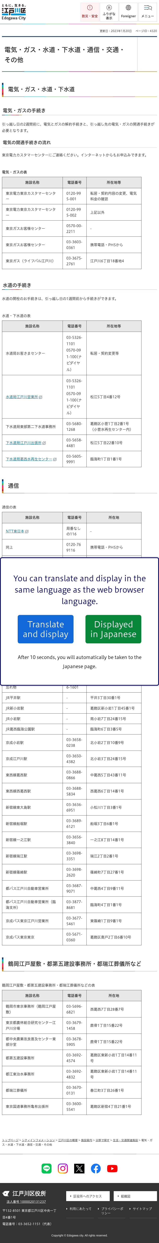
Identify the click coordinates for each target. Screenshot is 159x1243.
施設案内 (86, 1140)
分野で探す (103, 1140)
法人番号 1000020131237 (26, 1201)
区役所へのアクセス (87, 1196)
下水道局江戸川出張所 (26, 443)
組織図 (125, 1196)
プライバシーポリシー (112, 1211)
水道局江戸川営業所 (24, 397)
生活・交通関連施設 (125, 1140)
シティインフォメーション (38, 1140)
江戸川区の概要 (68, 1140)
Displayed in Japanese (113, 629)
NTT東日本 (17, 531)
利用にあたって (81, 1208)
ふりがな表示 (109, 16)
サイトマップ (142, 1208)
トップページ (10, 1140)
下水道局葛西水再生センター (31, 459)
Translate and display (45, 629)
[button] (128, 12)
